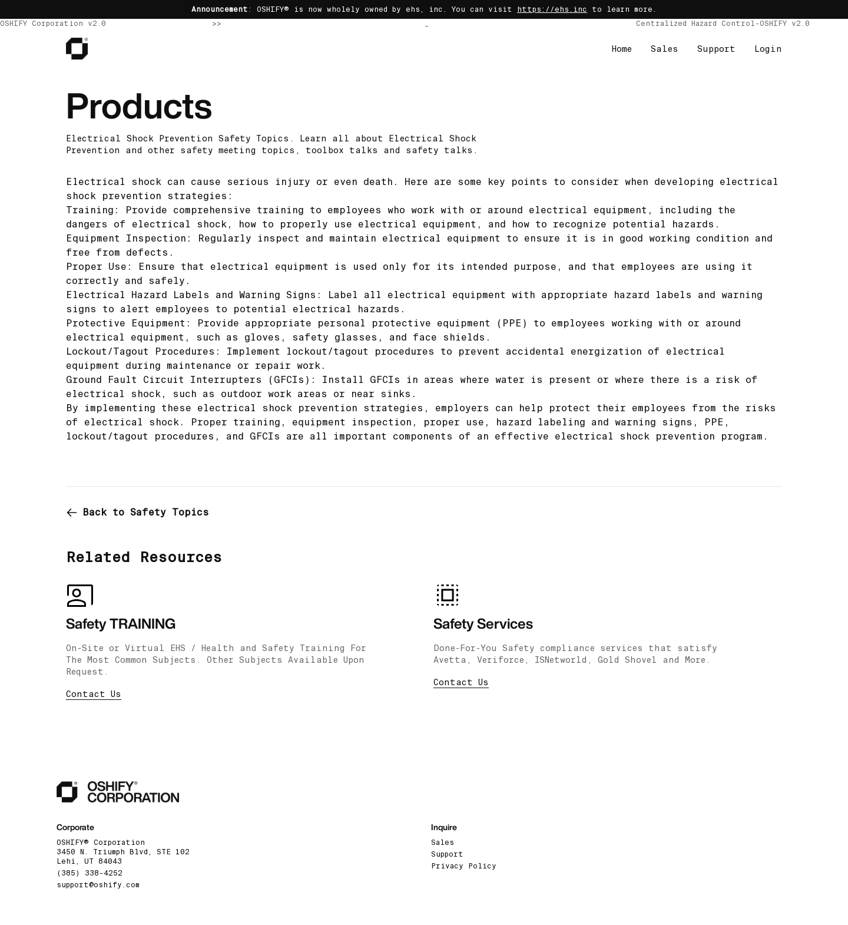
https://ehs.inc (552, 9)
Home (622, 49)
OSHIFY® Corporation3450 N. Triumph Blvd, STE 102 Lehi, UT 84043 (123, 852)
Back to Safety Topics (137, 512)
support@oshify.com (98, 885)
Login (768, 49)
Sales (664, 49)
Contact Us (93, 694)
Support (716, 49)
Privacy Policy (463, 866)
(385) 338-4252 (89, 873)
